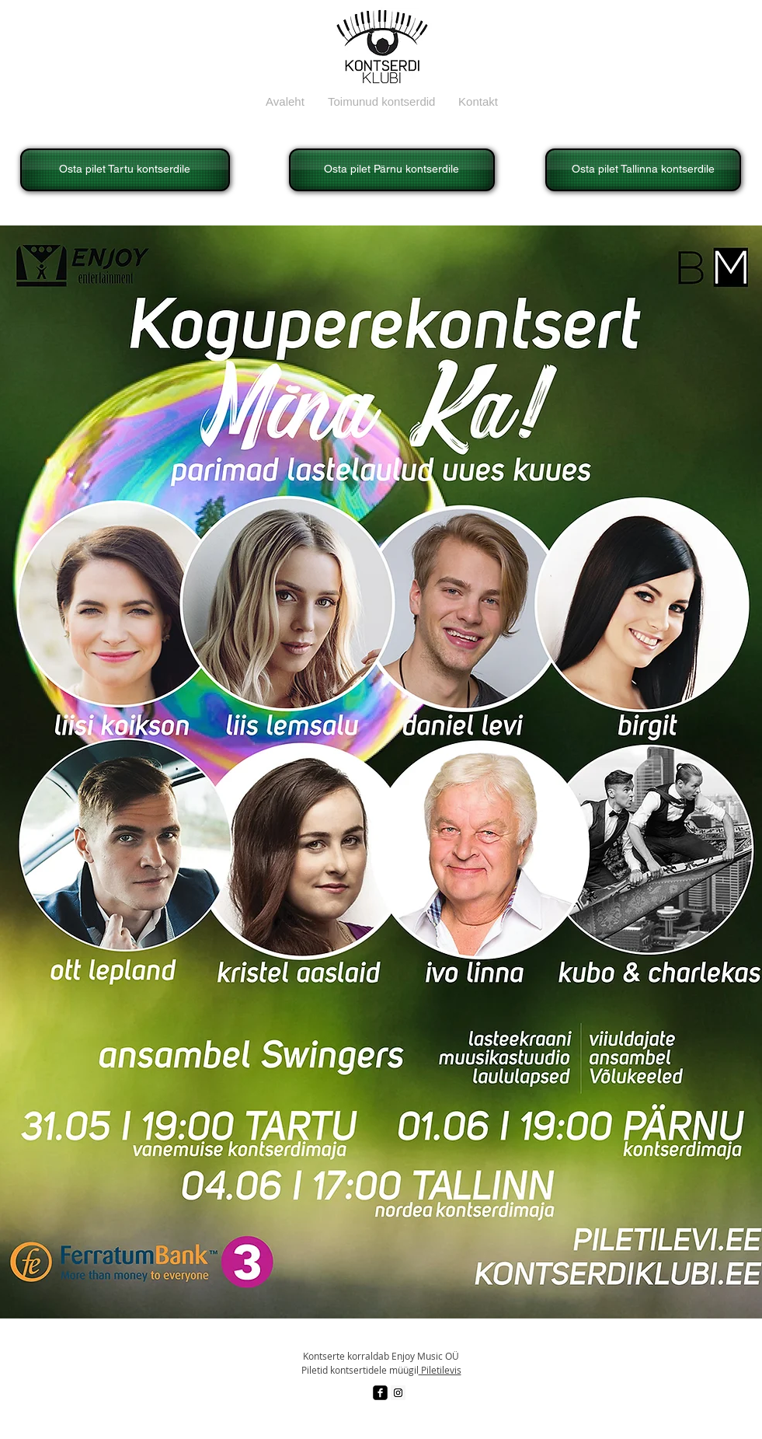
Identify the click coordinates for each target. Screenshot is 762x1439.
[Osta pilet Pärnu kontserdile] (392, 169)
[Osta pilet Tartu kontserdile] (125, 169)
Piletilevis (440, 1370)
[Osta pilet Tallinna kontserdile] (643, 169)
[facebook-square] (380, 1392)
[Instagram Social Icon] (398, 1392)
